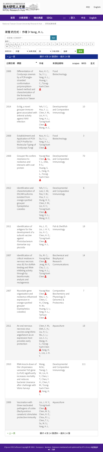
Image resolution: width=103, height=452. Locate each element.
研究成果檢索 (50, 23)
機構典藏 (38, 17)
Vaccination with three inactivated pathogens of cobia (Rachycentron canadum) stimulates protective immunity (27, 410)
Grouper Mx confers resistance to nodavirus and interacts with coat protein (26, 161)
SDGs (49, 17)
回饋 (53, 449)
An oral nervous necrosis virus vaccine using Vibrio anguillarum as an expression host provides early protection (26, 334)
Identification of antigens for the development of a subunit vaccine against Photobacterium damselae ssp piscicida (25, 237)
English (97, 7)
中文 (88, 7)
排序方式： (9, 51)
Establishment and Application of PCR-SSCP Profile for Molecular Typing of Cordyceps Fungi (26, 141)
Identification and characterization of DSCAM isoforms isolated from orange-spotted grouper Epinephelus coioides (26, 198)
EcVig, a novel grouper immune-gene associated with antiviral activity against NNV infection (27, 114)
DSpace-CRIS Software (12, 447)
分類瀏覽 (24, 17)
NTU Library (86, 447)
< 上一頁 (11, 56)
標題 (19, 63)
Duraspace (40, 447)
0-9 (7, 44)
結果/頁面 (32, 51)
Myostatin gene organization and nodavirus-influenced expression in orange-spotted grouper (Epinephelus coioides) (27, 301)
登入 (72, 17)
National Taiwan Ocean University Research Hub (22, 23)
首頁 (12, 17)
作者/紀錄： (56, 51)
